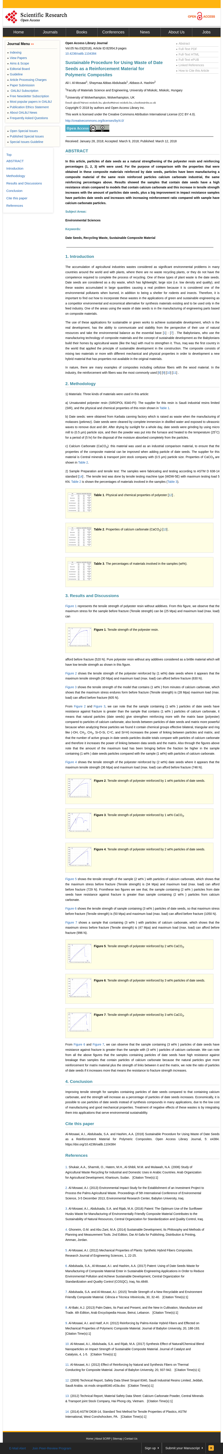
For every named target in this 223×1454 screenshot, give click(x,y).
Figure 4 (71, 762)
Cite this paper (79, 1123)
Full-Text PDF (186, 49)
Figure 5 (71, 879)
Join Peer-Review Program (51, 1448)
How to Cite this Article (192, 70)
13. (67, 1396)
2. (66, 1188)
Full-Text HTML (187, 54)
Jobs (206, 32)
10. (67, 1344)
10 (169, 372)
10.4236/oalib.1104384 (80, 53)
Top (9, 154)
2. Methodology (80, 383)
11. (67, 1364)
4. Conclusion (79, 1081)
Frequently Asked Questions (27, 118)
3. (66, 1208)
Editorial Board (18, 69)
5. (66, 1250)
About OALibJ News (22, 112)
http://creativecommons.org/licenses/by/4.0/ (94, 120)
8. (66, 1307)
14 (81, 476)
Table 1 (164, 408)
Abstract (183, 43)
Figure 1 (71, 606)
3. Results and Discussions (92, 595)
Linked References (190, 65)
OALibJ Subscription (22, 90)
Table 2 (83, 462)
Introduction (14, 168)
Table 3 (172, 481)
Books (81, 32)
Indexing (14, 52)
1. (66, 1167)
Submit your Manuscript (182, 1448)
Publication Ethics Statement (28, 107)
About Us (176, 32)
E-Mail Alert (17, 1448)
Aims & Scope (18, 63)
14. (67, 1411)
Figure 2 (71, 673)
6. (66, 1266)
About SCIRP (103, 1438)
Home (18, 32)
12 (170, 495)
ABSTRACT (76, 151)
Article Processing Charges (27, 80)
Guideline (15, 74)
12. (67, 1380)
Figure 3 (71, 687)
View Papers (17, 58)
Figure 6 (71, 908)
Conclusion (14, 191)
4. (66, 1229)
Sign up (150, 1448)
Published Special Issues (25, 136)
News (145, 32)
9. (66, 1323)
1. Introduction (79, 256)
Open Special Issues (22, 131)
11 (174, 372)
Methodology (15, 176)
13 (165, 529)
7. (66, 1292)
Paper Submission (21, 85)
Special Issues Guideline (25, 142)
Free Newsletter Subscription (28, 96)
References (76, 1155)
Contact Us (130, 1438)
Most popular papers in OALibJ (29, 101)
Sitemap (117, 1438)
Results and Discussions (24, 183)
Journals (50, 32)
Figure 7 (71, 922)
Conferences (113, 32)
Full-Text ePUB (187, 59)
